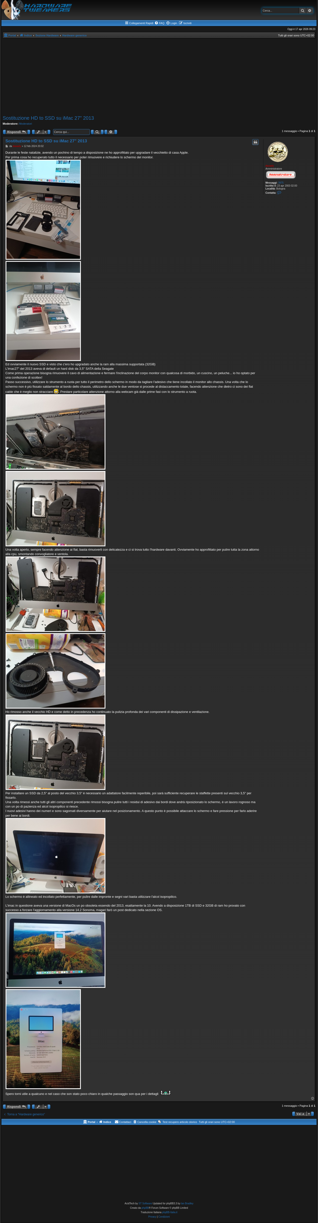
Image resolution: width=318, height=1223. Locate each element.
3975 (281, 182)
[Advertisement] (159, 77)
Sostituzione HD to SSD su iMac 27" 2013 (48, 118)
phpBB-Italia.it (169, 1212)
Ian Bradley (187, 1203)
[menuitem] (159, 23)
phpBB (145, 1208)
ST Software (145, 1203)
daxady (269, 165)
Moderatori (25, 123)
